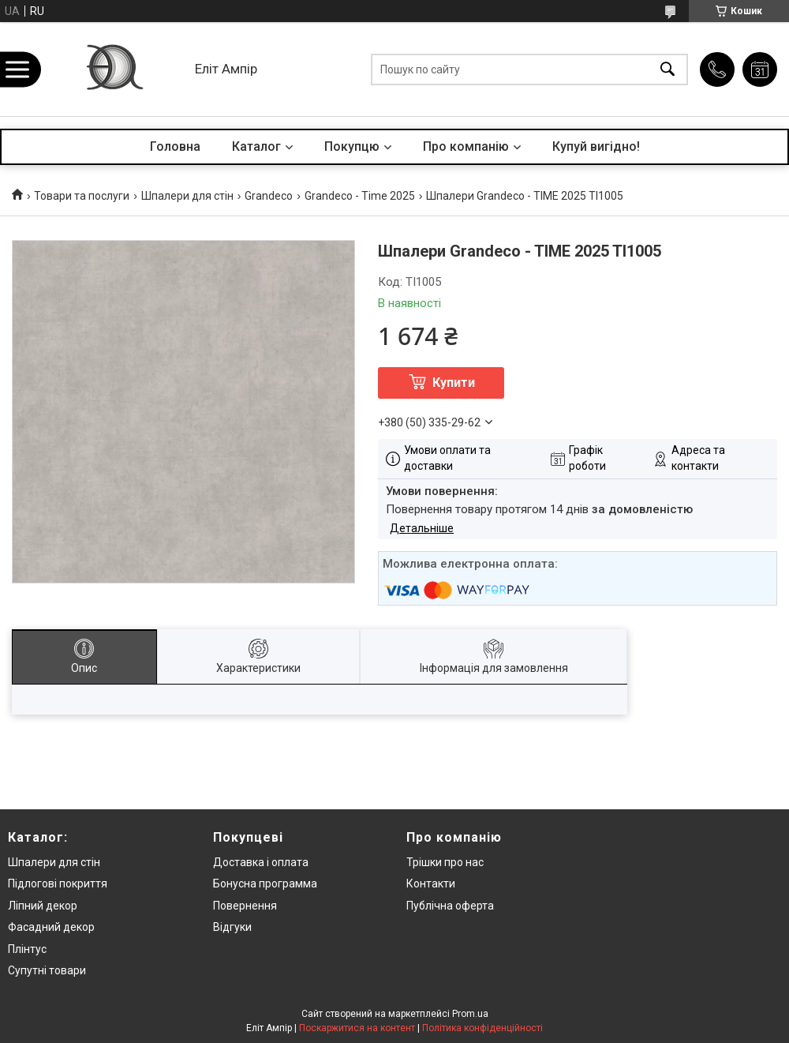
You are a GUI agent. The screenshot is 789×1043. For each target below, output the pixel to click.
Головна (175, 146)
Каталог (256, 146)
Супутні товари (47, 970)
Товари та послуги (81, 195)
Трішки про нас (445, 862)
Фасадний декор (51, 927)
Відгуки (232, 927)
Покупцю (352, 146)
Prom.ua (470, 1013)
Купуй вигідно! (596, 146)
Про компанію (466, 146)
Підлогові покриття (57, 883)
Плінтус (27, 949)
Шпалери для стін (187, 195)
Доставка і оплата (260, 862)
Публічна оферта (450, 905)
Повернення (245, 905)
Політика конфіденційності (482, 1028)
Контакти (430, 883)
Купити (453, 382)
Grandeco (269, 195)
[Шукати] (667, 69)
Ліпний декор (42, 905)
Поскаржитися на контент (357, 1028)
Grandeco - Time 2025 (360, 195)
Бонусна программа (265, 883)
